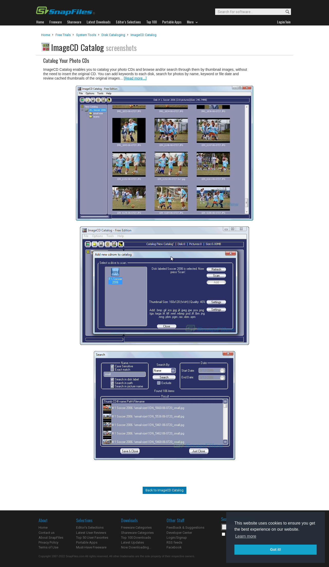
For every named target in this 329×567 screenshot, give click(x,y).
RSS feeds (174, 542)
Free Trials (63, 35)
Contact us (46, 533)
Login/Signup (177, 537)
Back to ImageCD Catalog (164, 490)
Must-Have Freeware (91, 547)
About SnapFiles (51, 537)
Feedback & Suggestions (185, 527)
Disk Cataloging (113, 35)
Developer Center (179, 533)
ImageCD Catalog (144, 35)
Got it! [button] (275, 549)
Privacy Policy (48, 542)
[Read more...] (135, 78)
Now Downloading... (136, 547)
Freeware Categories (136, 527)
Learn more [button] (245, 536)
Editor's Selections (90, 527)
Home (45, 35)
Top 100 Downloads (136, 537)
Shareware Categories (137, 533)
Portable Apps (86, 542)
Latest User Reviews (91, 533)
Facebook (174, 547)
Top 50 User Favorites (92, 537)
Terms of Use (48, 547)
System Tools (86, 35)
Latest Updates (132, 542)
